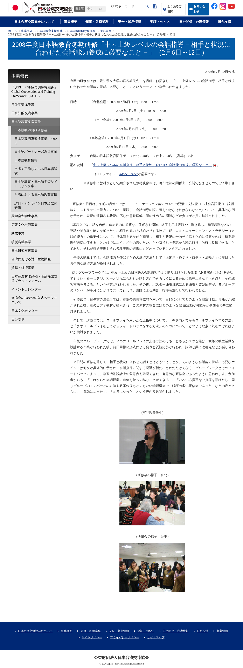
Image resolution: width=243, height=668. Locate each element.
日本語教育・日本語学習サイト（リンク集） (35, 184)
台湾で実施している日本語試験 (35, 171)
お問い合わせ (199, 9)
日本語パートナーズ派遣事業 (35, 151)
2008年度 (105, 31)
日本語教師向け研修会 (81, 31)
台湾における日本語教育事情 (35, 194)
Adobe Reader (128, 174)
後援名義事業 (21, 242)
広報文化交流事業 (24, 224)
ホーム (12, 31)
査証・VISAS (159, 21)
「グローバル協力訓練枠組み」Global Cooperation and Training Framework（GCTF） (34, 92)
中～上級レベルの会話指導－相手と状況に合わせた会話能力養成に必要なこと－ (152, 165)
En (100, 8)
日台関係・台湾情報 (194, 21)
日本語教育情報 (25, 160)
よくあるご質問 (174, 9)
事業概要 (70, 21)
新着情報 (222, 631)
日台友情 (224, 21)
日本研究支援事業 (24, 250)
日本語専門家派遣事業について (35, 141)
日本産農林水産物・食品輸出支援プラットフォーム (34, 278)
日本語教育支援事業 (50, 31)
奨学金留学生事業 (24, 216)
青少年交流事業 (22, 104)
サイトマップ (156, 637)
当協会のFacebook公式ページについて (34, 300)
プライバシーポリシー (124, 637)
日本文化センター (24, 311)
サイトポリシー (92, 637)
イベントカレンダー (26, 289)
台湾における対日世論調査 (31, 259)
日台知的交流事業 (24, 113)
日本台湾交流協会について (34, 21)
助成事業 (18, 233)
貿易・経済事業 (22, 268)
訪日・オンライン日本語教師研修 (35, 205)
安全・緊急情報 (129, 21)
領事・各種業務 (97, 21)
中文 (90, 8)
